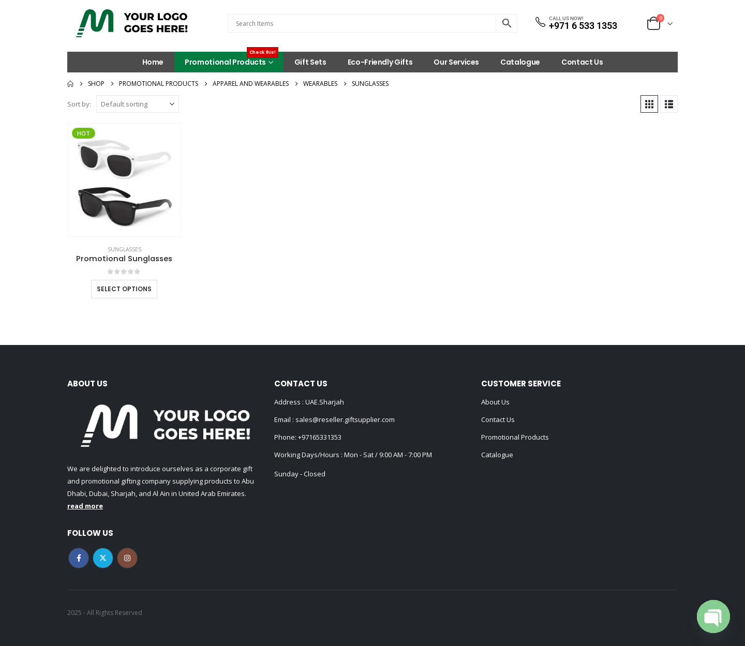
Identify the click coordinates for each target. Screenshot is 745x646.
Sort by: (79, 104)
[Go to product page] (124, 180)
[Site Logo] (132, 23)
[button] (649, 104)
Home (153, 62)
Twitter (103, 558)
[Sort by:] (137, 104)
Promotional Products (231, 59)
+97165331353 (319, 437)
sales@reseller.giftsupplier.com (344, 419)
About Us (495, 402)
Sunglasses (124, 249)
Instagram (127, 558)
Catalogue (520, 62)
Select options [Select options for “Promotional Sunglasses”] (124, 288)
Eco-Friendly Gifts (380, 62)
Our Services (456, 62)
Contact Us (582, 62)
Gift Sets (310, 62)
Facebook (78, 558)
